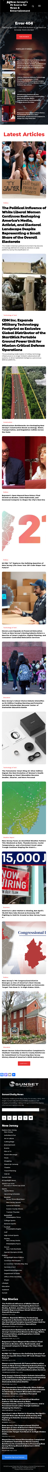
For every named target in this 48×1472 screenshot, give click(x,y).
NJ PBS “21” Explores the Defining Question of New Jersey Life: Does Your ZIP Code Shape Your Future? (24, 565)
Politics (20, 56)
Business (6, 907)
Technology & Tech (23, 74)
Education (6, 697)
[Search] (42, 1109)
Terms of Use (29, 1469)
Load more (24, 1063)
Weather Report (8, 837)
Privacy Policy (19, 1469)
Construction (22, 91)
